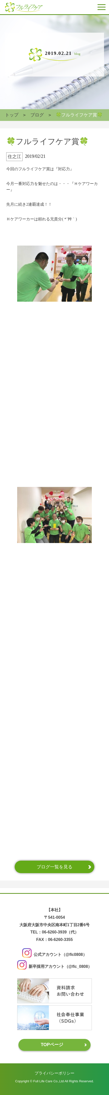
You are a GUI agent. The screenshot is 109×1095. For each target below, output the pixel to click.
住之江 (14, 156)
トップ (11, 114)
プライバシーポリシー (54, 1073)
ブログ (37, 114)
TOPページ (52, 1044)
